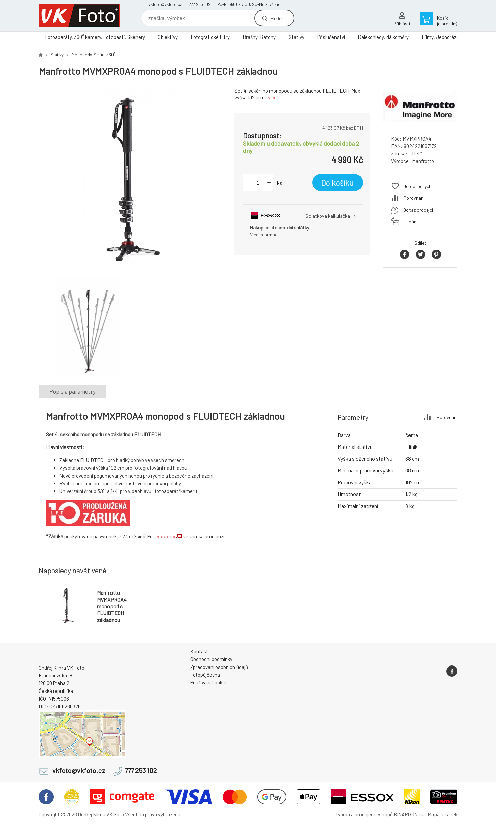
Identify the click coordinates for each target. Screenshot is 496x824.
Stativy (296, 37)
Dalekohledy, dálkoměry (383, 37)
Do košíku (337, 182)
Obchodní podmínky (211, 659)
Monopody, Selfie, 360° (93, 54)
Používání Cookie (208, 682)
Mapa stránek (442, 814)
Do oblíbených (417, 186)
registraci (164, 536)
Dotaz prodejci (418, 210)
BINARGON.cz (409, 814)
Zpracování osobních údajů (219, 667)
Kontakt (199, 651)
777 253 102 (199, 4)
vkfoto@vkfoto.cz (165, 4)
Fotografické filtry (210, 37)
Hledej (276, 18)
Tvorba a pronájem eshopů (364, 814)
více (272, 97)
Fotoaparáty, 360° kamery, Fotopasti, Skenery (95, 37)
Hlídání (410, 221)
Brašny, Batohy (259, 37)
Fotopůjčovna (205, 675)
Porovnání (413, 198)
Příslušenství (331, 37)
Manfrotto (423, 161)
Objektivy (168, 37)
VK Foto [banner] (79, 15)
